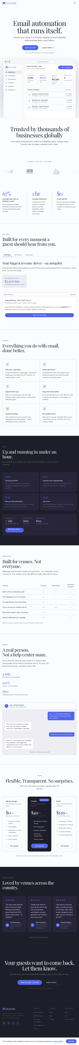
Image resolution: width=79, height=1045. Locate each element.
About (51, 1012)
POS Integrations (39, 1025)
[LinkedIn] (4, 1023)
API (66, 1016)
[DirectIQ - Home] (9, 3)
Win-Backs (18, 255)
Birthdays (7, 255)
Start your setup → (14, 529)
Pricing (36, 1029)
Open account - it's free (30, 982)
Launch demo (48, 48)
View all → (69, 90)
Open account (30, 48)
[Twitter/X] (17, 1023)
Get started (14, 846)
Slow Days (29, 255)
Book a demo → (52, 982)
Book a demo (69, 1019)
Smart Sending (38, 1012)
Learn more (58, 1041)
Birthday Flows (38, 1016)
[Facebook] (8, 1023)
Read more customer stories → (39, 937)
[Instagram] (13, 1023)
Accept (71, 1041)
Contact (52, 1019)
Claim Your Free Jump (39, 315)
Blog (50, 1016)
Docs (66, 1012)
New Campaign (65, 67)
